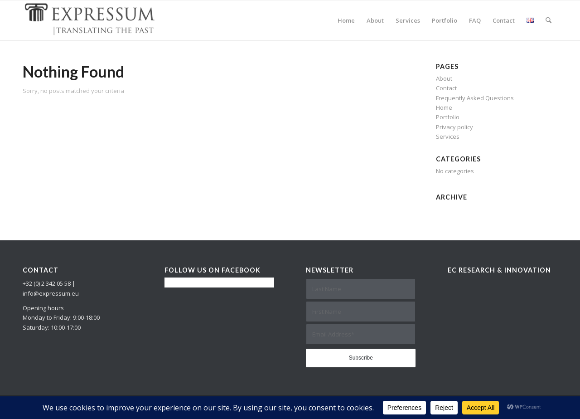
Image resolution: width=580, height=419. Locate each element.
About (444, 78)
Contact (446, 88)
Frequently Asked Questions (475, 98)
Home (444, 107)
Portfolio (447, 117)
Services (447, 136)
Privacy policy (454, 127)
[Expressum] (91, 20)
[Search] (548, 20)
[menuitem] (346, 20)
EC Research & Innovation (499, 270)
